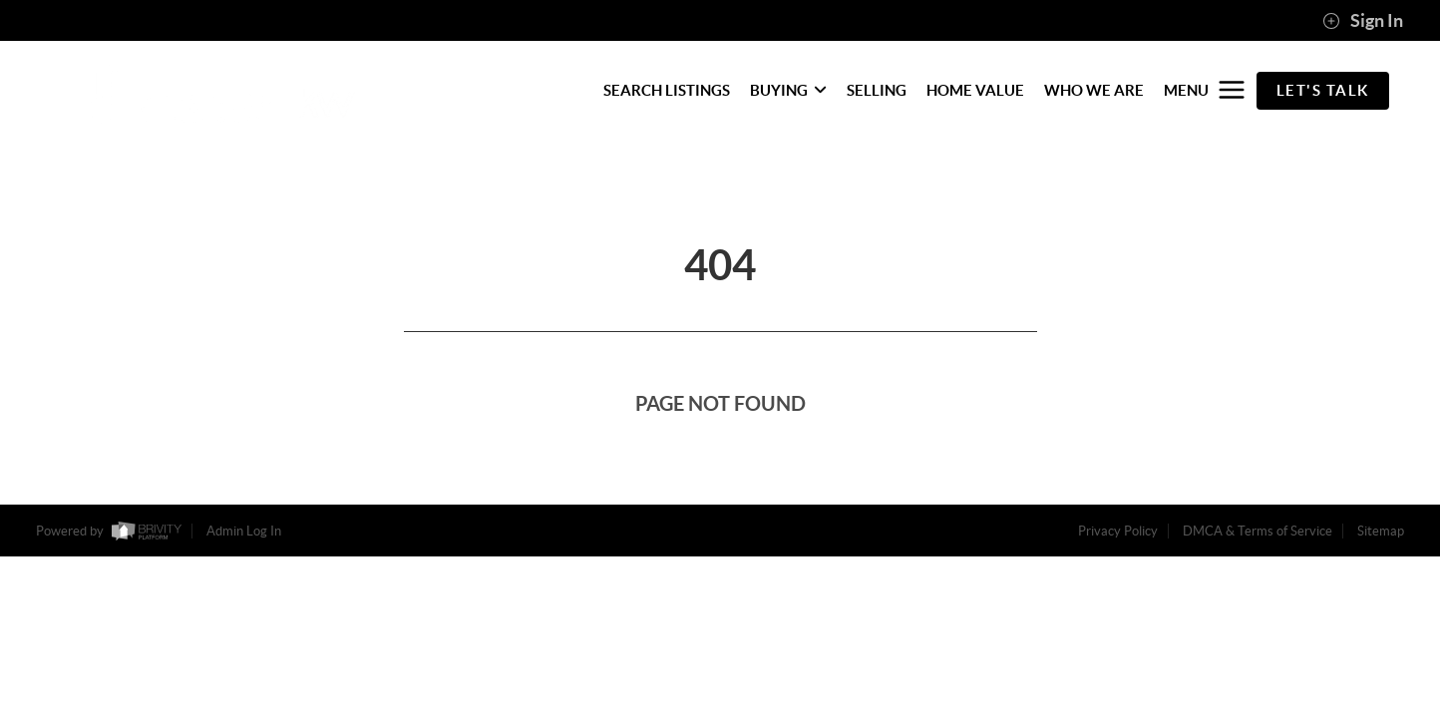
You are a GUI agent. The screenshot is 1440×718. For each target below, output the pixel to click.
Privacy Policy (1118, 531)
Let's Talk (1322, 90)
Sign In (1362, 21)
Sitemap (1380, 531)
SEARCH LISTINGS (666, 90)
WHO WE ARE (1094, 90)
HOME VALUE (975, 90)
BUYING (788, 90)
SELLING (876, 90)
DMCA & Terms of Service (1257, 531)
